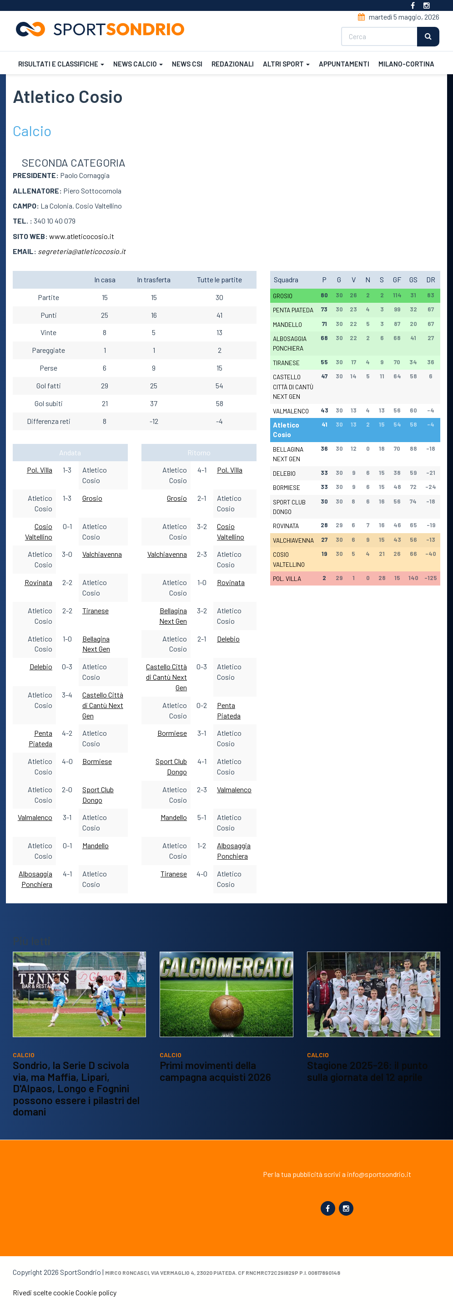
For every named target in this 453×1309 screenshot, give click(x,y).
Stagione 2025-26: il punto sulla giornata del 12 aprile (367, 1071)
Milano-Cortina (405, 63)
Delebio (41, 666)
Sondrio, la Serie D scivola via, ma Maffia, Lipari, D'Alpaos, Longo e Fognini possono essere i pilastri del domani (76, 1088)
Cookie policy (96, 1292)
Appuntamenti (343, 63)
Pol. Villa (39, 469)
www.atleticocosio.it (81, 236)
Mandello (95, 845)
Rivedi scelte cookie (43, 1292)
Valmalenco (35, 817)
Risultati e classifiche (60, 63)
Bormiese (97, 761)
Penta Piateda (294, 310)
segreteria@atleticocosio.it (82, 251)
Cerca (429, 36)
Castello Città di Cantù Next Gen (102, 705)
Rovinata (38, 582)
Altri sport (285, 63)
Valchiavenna (102, 554)
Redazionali (232, 63)
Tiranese (95, 610)
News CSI (186, 63)
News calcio (137, 63)
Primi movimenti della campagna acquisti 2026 (215, 1071)
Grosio (92, 498)
